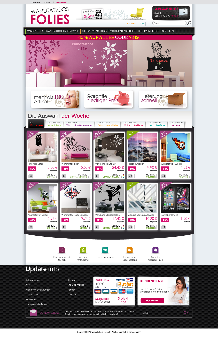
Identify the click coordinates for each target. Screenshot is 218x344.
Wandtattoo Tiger (70, 163)
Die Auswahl (54, 124)
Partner (71, 289)
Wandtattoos (35, 31)
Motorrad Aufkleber (122, 31)
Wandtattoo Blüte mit (105, 163)
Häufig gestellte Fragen (37, 304)
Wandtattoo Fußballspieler (107, 214)
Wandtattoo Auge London (74, 214)
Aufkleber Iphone (169, 214)
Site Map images (76, 284)
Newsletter (31, 299)
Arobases (136, 332)
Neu (142, 23)
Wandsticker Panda (38, 214)
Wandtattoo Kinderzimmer (62, 31)
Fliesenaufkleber (136, 163)
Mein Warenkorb (166, 9)
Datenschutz (32, 294)
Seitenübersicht (33, 279)
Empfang (36, 2)
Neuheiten (168, 31)
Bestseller (131, 23)
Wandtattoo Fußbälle (171, 163)
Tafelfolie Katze (35, 163)
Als (36, 124)
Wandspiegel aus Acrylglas (141, 214)
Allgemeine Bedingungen (38, 289)
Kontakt (47, 2)
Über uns (72, 294)
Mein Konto (61, 2)
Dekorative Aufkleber (94, 31)
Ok (186, 313)
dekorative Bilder (148, 31)
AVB (28, 284)
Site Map (72, 279)
